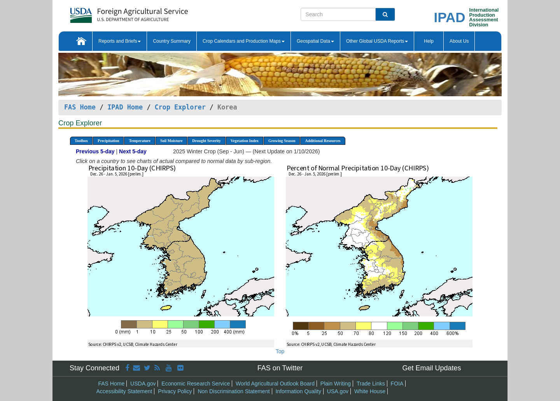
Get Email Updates (431, 368)
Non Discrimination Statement (234, 391)
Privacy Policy (175, 391)
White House (369, 391)
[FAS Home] (109, 12)
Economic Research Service (195, 383)
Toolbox (81, 141)
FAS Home (80, 107)
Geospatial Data (315, 41)
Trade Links (371, 383)
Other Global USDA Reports (377, 41)
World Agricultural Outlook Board (275, 383)
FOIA (397, 383)
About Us (459, 41)
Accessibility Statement (124, 391)
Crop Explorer (179, 107)
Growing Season (282, 141)
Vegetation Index (245, 141)
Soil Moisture (171, 141)
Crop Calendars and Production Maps (244, 41)
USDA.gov (143, 383)
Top (280, 351)
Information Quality (298, 391)
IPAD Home (125, 107)
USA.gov (337, 391)
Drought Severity (206, 141)
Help (429, 41)
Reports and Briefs (119, 41)
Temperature (139, 141)
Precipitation (108, 141)
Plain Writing (335, 383)
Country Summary (172, 41)
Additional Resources (322, 141)
